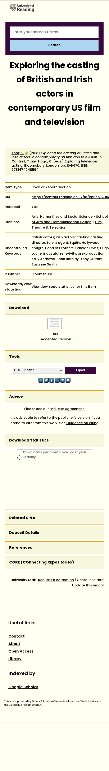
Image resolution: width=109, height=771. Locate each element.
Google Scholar (23, 687)
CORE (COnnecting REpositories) (41, 562)
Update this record (88, 585)
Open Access (20, 651)
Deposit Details (24, 533)
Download (19, 308)
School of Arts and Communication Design (70, 219)
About (14, 644)
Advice (16, 397)
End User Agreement (67, 409)
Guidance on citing (82, 423)
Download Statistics (29, 440)
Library (15, 659)
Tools (14, 356)
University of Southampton (25, 705)
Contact (16, 636)
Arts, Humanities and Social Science (62, 217)
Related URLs (22, 518)
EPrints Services (89, 701)
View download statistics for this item (64, 287)
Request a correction (56, 580)
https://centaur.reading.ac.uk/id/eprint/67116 (70, 197)
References (20, 548)
